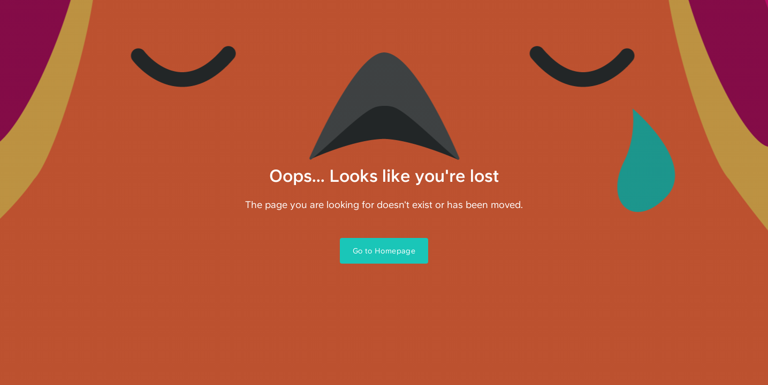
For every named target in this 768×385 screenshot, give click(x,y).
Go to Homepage (384, 251)
